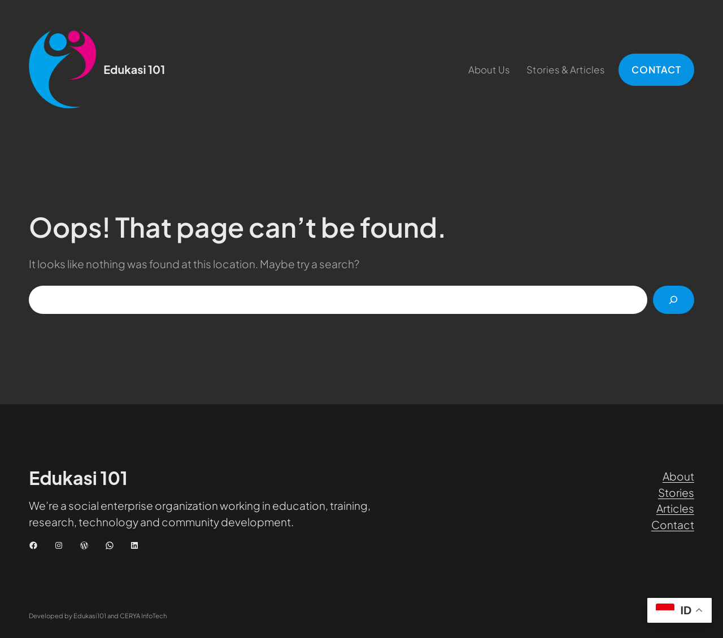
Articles (675, 508)
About (678, 476)
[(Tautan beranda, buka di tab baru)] (63, 69)
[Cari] (673, 300)
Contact (672, 524)
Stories (676, 492)
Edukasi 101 (134, 69)
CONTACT (656, 69)
